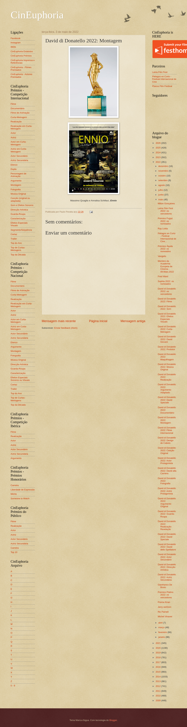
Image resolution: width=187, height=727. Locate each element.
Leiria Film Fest (159, 72)
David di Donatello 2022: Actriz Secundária (167, 577)
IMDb (13, 47)
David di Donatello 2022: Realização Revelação (167, 525)
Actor (13, 133)
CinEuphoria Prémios (21, 55)
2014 (158, 676)
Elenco (14, 164)
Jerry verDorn (164, 607)
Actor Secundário (19, 156)
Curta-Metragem (19, 117)
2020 (158, 648)
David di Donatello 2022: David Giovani (167, 339)
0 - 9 (13, 685)
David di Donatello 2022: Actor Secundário (167, 557)
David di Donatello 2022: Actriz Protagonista (167, 491)
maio (161, 199)
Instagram (16, 42)
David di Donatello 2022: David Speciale (167, 400)
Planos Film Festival (162, 86)
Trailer (14, 238)
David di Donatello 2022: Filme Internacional (167, 430)
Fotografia (16, 189)
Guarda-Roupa (18, 214)
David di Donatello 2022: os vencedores (167, 291)
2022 (158, 162)
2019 (158, 652)
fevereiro (163, 632)
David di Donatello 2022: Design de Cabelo (167, 440)
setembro (163, 180)
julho (161, 190)
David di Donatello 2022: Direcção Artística (167, 567)
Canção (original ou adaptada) (20, 199)
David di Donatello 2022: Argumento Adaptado (167, 388)
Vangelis (162, 256)
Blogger (113, 720)
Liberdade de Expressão (23, 489)
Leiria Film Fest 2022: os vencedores (165, 211)
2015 (158, 671)
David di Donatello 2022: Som (167, 307)
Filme (13, 104)
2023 (158, 157)
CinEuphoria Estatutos (22, 51)
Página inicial (98, 321)
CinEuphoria (37, 15)
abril (160, 622)
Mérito (14, 494)
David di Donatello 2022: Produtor (167, 348)
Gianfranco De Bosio (165, 586)
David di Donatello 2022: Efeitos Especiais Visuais (167, 317)
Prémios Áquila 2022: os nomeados (165, 249)
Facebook (16, 38)
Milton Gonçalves (166, 203)
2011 (158, 691)
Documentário (18, 108)
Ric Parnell (163, 612)
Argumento (16, 180)
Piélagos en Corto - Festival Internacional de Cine (164, 79)
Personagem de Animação (18, 174)
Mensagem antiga (133, 321)
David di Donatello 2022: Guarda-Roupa (167, 514)
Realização (16, 121)
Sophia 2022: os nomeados (166, 282)
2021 (158, 643)
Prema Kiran (164, 602)
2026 (158, 143)
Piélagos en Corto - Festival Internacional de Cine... (167, 237)
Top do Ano (16, 243)
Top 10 (14, 552)
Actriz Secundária (19, 160)
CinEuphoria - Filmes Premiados (21, 68)
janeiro (162, 637)
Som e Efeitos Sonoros (22, 205)
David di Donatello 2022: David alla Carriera (167, 471)
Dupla (14, 169)
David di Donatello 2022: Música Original (167, 367)
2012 (158, 686)
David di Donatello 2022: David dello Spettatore (167, 547)
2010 (158, 695)
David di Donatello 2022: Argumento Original (167, 502)
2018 (158, 657)
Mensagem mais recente (59, 321)
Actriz (13, 137)
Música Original (18, 194)
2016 (158, 667)
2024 (158, 152)
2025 (158, 147)
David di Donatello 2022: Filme (167, 300)
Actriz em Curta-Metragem (19, 150)
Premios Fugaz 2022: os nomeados (165, 221)
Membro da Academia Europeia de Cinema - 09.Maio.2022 (166, 266)
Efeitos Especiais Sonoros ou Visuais (20, 378)
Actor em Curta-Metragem (18, 143)
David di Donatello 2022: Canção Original (167, 450)
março (161, 627)
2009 (158, 700)
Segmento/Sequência (21, 230)
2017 (158, 662)
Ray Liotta (163, 228)
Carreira (15, 485)
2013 (158, 681)
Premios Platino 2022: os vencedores (165, 595)
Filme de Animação (20, 112)
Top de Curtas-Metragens (18, 248)
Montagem (16, 185)
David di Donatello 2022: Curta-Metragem (167, 329)
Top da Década (18, 254)
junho (161, 194)
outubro (162, 175)
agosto (162, 185)
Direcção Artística (19, 209)
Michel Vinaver (165, 616)
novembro (163, 171)
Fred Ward (163, 276)
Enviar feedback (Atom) (66, 328)
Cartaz (14, 234)
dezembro (163, 166)
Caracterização (18, 218)
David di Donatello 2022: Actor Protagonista (167, 461)
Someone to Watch (20, 498)
